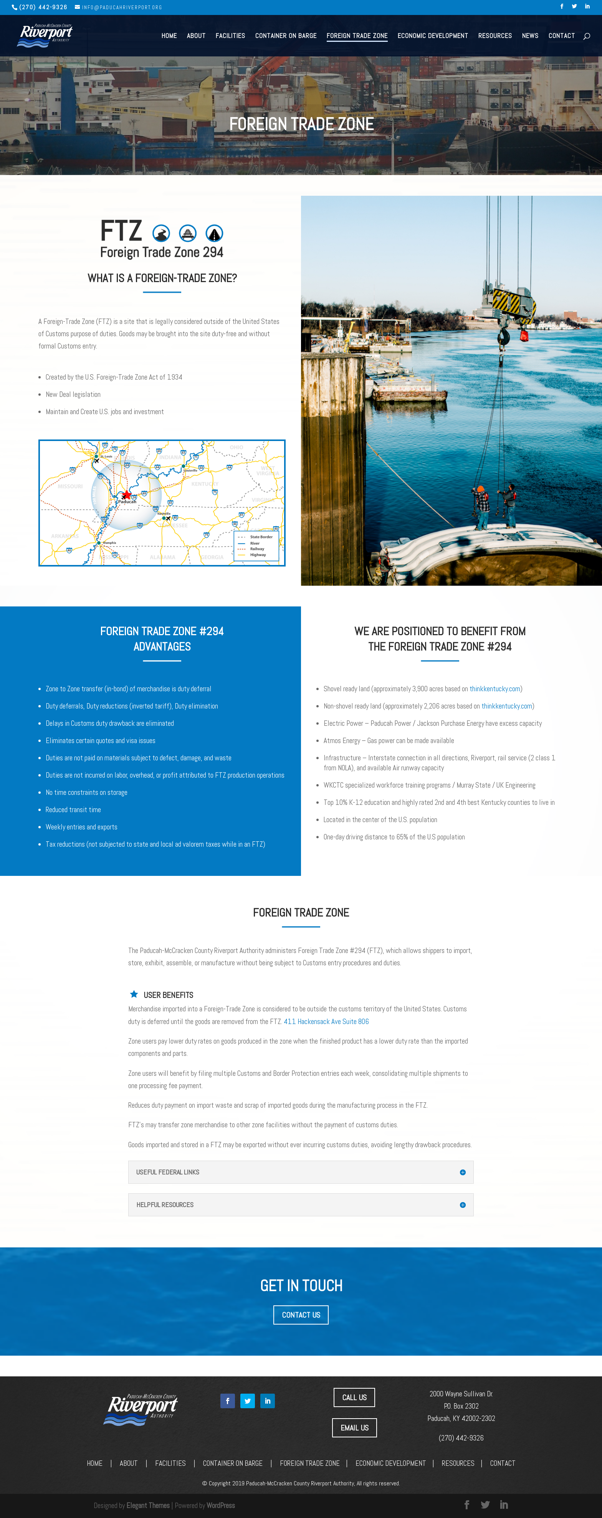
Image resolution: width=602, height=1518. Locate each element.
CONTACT (503, 1463)
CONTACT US (301, 1315)
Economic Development (433, 35)
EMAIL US (355, 1428)
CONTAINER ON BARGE (233, 1463)
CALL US (354, 1397)
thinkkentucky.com (495, 689)
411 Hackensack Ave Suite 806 (326, 1021)
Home (169, 35)
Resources (495, 35)
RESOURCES (458, 1463)
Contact (562, 35)
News (530, 35)
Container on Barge (286, 35)
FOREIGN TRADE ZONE (310, 1463)
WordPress (221, 1505)
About (196, 35)
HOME (95, 1463)
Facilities (230, 35)
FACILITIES (170, 1463)
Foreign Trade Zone (357, 35)
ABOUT (129, 1463)
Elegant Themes (148, 1505)
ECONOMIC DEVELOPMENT (391, 1463)
